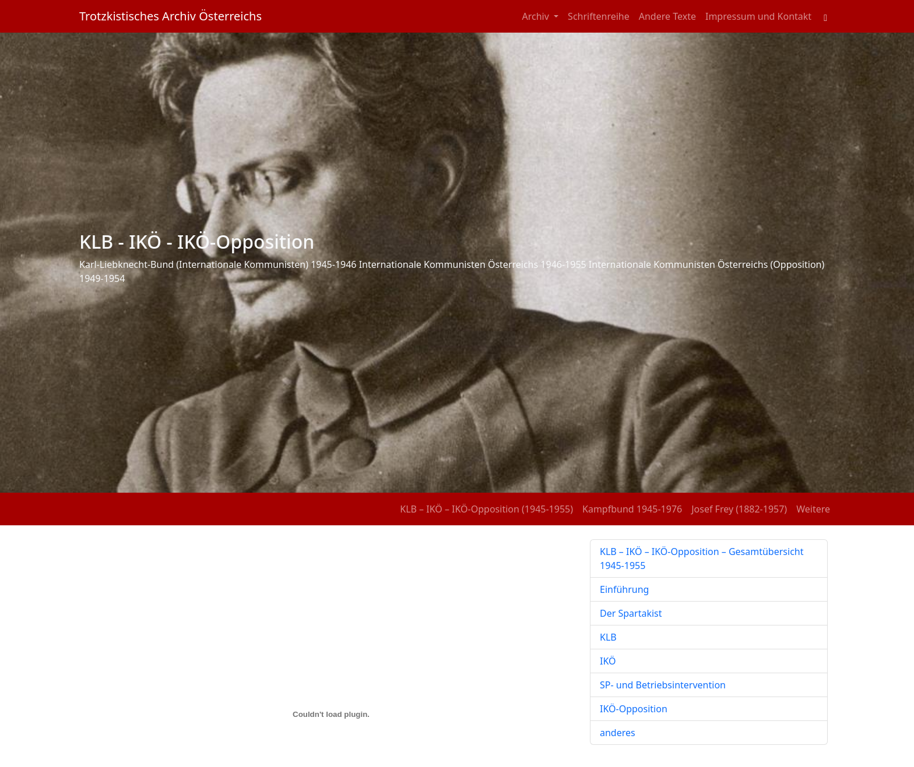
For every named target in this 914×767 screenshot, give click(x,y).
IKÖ (608, 661)
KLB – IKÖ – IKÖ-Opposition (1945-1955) (486, 509)
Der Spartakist (631, 613)
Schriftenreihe (599, 16)
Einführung (624, 589)
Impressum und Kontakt (758, 16)
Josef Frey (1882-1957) (739, 509)
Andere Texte (667, 16)
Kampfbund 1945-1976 (632, 509)
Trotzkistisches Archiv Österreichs (170, 16)
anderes (617, 732)
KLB (608, 637)
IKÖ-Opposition (633, 708)
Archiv (537, 16)
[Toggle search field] (825, 16)
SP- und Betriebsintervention (663, 684)
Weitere (813, 509)
